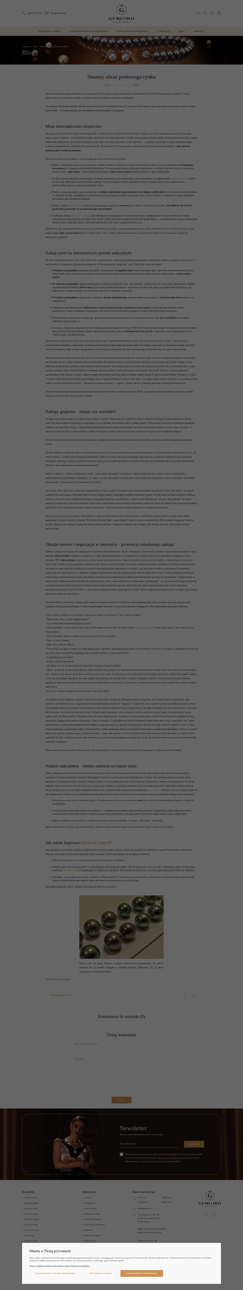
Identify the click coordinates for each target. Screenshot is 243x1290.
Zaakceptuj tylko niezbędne (55, 1273)
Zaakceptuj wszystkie (141, 1273)
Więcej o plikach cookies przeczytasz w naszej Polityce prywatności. (59, 1265)
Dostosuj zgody (101, 1273)
